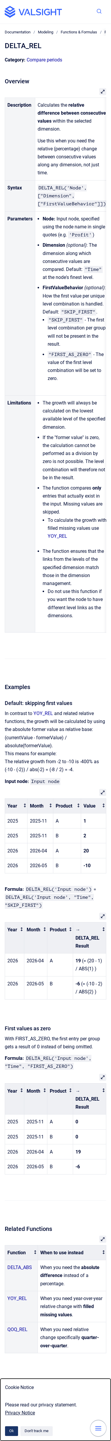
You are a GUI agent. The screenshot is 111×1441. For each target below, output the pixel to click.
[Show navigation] (98, 1428)
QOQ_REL (17, 1329)
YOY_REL (57, 536)
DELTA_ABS (19, 1267)
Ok (11, 1431)
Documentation (17, 32)
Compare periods (44, 60)
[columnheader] (16, 805)
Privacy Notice (20, 1413)
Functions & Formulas (79, 32)
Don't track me (37, 1431)
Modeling (45, 32)
